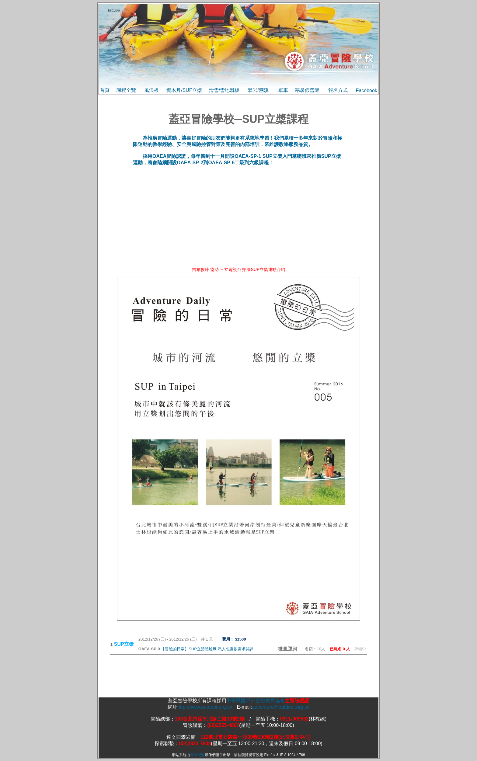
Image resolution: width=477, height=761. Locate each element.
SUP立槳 (192, 90)
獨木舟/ (174, 90)
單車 (283, 90)
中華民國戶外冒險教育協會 (255, 700)
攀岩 (252, 90)
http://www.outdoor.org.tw (204, 707)
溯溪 (264, 90)
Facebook (366, 90)
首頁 (105, 90)
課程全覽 (126, 90)
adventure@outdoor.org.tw (280, 707)
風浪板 (151, 90)
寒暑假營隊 (307, 90)
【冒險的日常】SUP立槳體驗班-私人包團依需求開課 (207, 649)
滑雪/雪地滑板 (224, 90)
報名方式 (338, 90)
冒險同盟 (197, 755)
